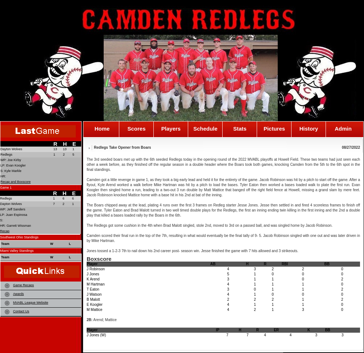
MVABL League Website (30, 302)
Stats (240, 129)
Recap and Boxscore (15, 182)
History (308, 129)
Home (102, 129)
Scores (136, 129)
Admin (343, 129)
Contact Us (21, 311)
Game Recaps (23, 285)
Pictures (274, 129)
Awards (18, 294)
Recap (4, 231)
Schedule (205, 129)
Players (171, 129)
